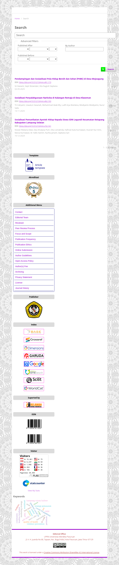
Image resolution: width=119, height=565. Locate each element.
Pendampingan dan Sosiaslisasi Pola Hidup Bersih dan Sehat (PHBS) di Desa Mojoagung (59, 78)
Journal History (22, 288)
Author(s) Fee (21, 266)
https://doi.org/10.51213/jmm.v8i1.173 (35, 82)
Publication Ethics (23, 244)
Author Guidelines (23, 255)
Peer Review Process (25, 228)
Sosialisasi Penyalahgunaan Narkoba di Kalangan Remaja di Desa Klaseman (53, 97)
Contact (18, 212)
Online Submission (24, 250)
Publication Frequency (25, 239)
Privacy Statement (23, 277)
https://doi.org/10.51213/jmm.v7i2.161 (35, 126)
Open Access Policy (24, 261)
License (18, 282)
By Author (70, 45)
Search (111, 69)
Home (17, 18)
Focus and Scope (23, 234)
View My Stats (34, 490)
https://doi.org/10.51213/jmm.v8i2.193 (35, 101)
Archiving (19, 272)
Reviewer (19, 223)
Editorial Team (22, 217)
